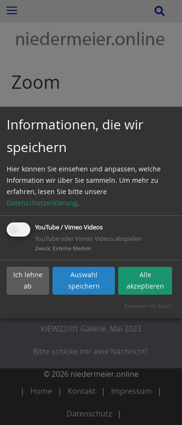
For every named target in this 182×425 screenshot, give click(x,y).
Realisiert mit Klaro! (148, 305)
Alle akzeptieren (145, 280)
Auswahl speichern (84, 280)
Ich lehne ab (28, 280)
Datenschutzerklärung (42, 202)
